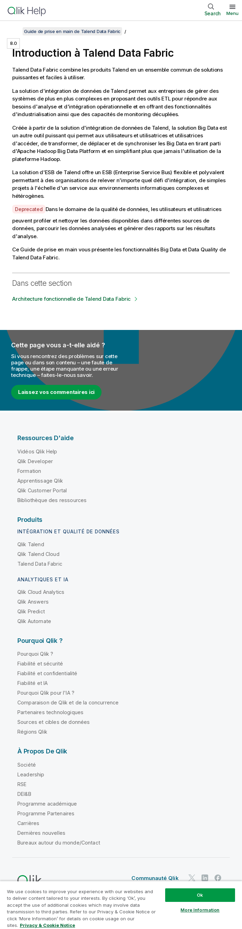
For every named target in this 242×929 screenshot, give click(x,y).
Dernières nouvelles (41, 833)
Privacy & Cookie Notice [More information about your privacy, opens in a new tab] (47, 925)
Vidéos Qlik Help (37, 451)
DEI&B (24, 794)
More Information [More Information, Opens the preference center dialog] (199, 910)
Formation (29, 471)
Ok (200, 895)
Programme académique (47, 804)
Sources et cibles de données (53, 722)
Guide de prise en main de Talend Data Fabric (72, 31)
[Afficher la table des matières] (14, 31)
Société (26, 765)
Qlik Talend (30, 544)
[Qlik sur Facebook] (218, 878)
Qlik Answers (33, 602)
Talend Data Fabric (39, 564)
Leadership (31, 774)
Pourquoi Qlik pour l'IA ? (45, 693)
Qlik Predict (31, 611)
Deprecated (29, 209)
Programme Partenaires (45, 813)
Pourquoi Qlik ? (35, 654)
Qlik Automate (34, 621)
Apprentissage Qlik (40, 481)
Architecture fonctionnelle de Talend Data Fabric (71, 299)
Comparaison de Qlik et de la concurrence (68, 702)
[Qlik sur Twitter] (192, 878)
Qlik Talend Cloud (38, 554)
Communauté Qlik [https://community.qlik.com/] (154, 878)
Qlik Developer (35, 461)
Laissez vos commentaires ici (56, 392)
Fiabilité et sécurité (40, 664)
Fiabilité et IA (32, 683)
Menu (232, 13)
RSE (21, 784)
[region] (121, 905)
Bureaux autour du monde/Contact (58, 843)
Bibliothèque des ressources (52, 500)
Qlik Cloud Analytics (40, 592)
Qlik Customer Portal (42, 490)
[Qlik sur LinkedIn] (205, 878)
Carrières (28, 823)
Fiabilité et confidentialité (47, 673)
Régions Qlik (32, 732)
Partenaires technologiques (50, 712)
